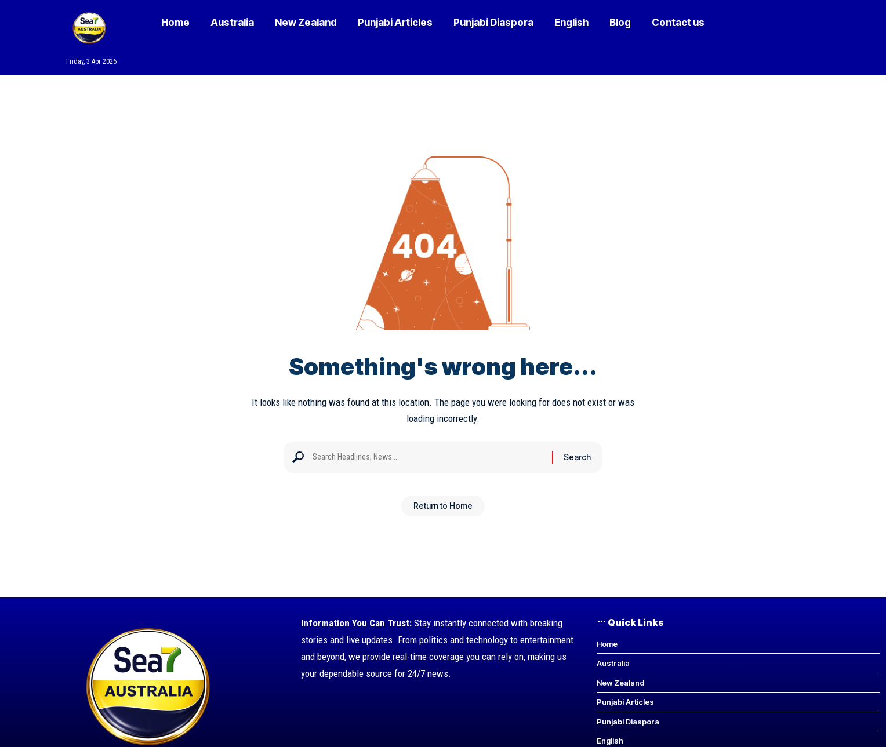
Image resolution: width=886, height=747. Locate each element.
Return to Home (443, 510)
